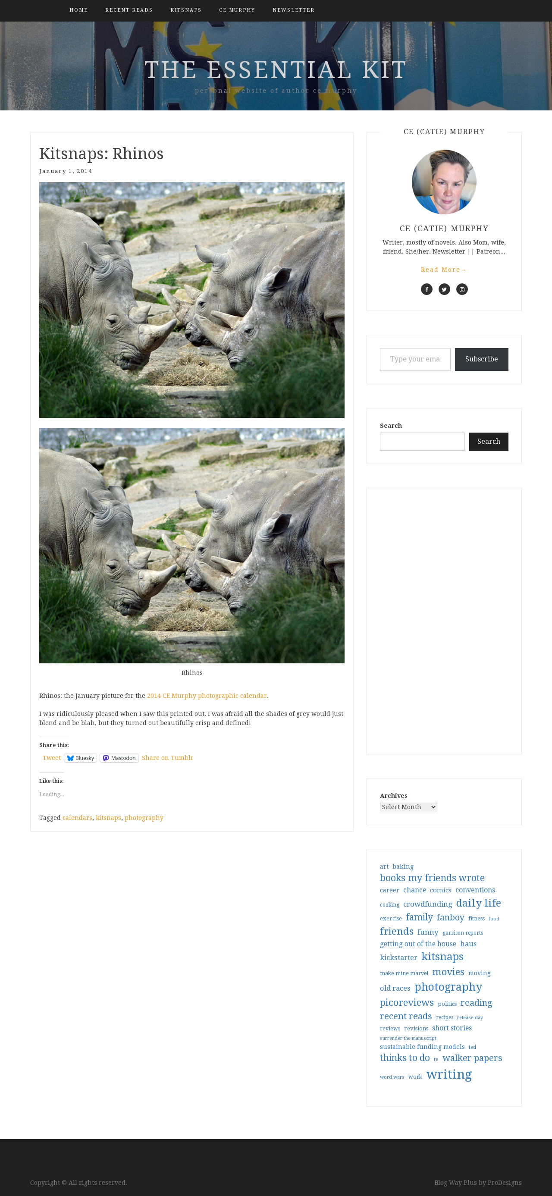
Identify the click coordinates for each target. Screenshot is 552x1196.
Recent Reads (129, 10)
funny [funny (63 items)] (428, 932)
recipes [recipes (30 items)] (444, 1017)
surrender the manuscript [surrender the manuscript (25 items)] (408, 1038)
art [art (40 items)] (384, 866)
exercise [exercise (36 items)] (391, 918)
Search (391, 425)
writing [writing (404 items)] (449, 1074)
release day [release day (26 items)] (470, 1017)
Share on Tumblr (168, 757)
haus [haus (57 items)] (468, 944)
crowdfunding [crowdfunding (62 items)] (427, 904)
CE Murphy (237, 10)
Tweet (52, 757)
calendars (77, 817)
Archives (394, 795)
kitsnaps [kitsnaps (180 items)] (442, 957)
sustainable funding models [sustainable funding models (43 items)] (422, 1046)
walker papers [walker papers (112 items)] (472, 1058)
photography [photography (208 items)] (448, 987)
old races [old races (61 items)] (395, 988)
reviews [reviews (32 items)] (390, 1028)
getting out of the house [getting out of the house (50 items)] (418, 944)
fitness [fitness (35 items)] (476, 918)
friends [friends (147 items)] (397, 931)
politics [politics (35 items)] (447, 1004)
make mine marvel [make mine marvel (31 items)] (404, 973)
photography (144, 817)
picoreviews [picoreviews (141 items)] (407, 1002)
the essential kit (276, 70)
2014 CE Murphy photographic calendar (207, 695)
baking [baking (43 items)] (403, 866)
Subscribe (481, 359)
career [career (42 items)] (389, 890)
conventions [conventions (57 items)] (475, 890)
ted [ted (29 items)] (472, 1047)
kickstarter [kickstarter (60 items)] (398, 958)
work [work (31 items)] (415, 1077)
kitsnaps (186, 10)
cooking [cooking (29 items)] (389, 905)
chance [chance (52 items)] (414, 890)
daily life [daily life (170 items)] (478, 903)
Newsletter (294, 10)
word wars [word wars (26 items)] (392, 1077)
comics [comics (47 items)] (441, 890)
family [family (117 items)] (419, 917)
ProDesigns (505, 1182)
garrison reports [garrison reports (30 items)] (462, 933)
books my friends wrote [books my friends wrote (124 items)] (432, 878)
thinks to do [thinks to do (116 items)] (405, 1058)
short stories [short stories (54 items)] (452, 1028)
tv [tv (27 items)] (436, 1059)
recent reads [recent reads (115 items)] (406, 1016)
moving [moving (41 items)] (479, 973)
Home (78, 10)
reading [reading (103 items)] (476, 1003)
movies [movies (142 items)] (448, 971)
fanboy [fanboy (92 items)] (450, 918)
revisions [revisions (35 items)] (416, 1028)
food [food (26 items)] (494, 919)
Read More (444, 269)
